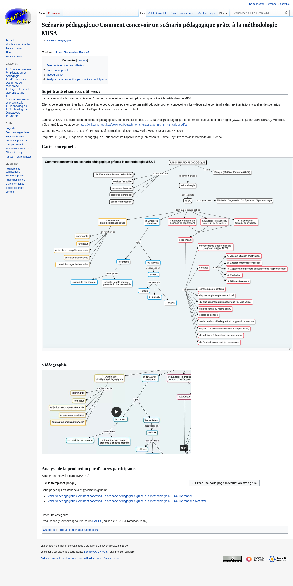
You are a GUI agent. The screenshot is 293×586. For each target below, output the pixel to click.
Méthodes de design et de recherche (16, 83)
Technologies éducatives (16, 111)
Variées (14, 116)
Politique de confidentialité (55, 558)
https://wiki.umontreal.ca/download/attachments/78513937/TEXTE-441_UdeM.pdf (132, 124)
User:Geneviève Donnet (72, 52)
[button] (116, 412)
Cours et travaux (20, 69)
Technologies (18, 106)
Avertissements (112, 558)
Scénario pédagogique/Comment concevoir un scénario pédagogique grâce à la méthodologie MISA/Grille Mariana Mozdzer (126, 501)
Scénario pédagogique (58, 40)
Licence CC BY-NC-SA (96, 551)
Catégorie (49, 529)
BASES (97, 521)
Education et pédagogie (16, 74)
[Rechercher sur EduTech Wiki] (260, 13)
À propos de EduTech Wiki (86, 558)
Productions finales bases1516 (78, 529)
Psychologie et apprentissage (17, 91)
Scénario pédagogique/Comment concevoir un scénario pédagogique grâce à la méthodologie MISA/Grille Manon (119, 496)
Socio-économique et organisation (18, 101)
